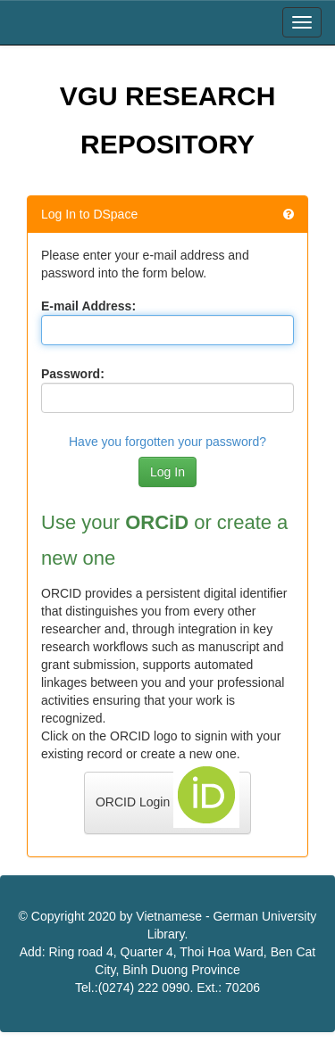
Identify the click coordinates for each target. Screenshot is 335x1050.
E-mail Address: (88, 306)
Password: (73, 374)
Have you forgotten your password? (167, 441)
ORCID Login (167, 800)
